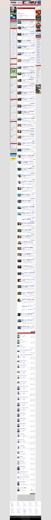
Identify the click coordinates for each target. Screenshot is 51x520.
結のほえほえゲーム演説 (14, 44)
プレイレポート (24, 503)
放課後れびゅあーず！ (14, 56)
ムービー (12, 511)
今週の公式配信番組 (13, 33)
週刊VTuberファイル (13, 34)
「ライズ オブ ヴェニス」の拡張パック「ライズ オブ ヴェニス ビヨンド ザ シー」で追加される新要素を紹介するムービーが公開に (28, 293)
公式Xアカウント (13, 0)
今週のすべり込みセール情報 (14, 38)
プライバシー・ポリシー (26, 518)
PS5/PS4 (29, 502)
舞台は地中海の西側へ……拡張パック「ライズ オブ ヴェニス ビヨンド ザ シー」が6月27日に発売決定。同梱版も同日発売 (28, 300)
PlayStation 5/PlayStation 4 (13, 66)
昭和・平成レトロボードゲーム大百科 (14, 47)
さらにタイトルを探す (33, 493)
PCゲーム (18, 502)
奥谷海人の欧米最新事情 (14, 29)
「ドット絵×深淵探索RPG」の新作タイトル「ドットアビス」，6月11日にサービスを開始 (39, 57)
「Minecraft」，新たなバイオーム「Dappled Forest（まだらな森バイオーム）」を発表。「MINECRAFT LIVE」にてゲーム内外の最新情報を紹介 (39, 49)
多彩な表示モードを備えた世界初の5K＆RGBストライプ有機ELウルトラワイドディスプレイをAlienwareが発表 (39, 52)
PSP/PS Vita (36, 502)
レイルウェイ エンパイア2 (23, 360)
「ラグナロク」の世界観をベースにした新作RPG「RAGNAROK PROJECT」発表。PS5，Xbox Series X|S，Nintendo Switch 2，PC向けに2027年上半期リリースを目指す (39, 44)
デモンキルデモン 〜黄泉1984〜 (38, 81)
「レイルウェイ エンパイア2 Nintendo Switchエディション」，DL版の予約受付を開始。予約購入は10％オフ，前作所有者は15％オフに (28, 105)
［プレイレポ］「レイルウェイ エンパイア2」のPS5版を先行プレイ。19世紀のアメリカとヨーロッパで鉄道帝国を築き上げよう (28, 119)
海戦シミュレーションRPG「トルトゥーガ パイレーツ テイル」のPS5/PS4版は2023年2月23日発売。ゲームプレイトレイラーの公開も (28, 175)
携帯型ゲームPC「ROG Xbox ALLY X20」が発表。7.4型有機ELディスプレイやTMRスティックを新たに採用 (39, 47)
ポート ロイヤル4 (22, 439)
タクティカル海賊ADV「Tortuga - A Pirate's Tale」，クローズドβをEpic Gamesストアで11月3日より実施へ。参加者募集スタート (28, 182)
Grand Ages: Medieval (22, 466)
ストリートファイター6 (38, 77)
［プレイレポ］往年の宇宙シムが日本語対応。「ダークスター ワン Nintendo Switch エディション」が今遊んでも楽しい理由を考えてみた (28, 86)
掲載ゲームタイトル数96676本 (13, 3)
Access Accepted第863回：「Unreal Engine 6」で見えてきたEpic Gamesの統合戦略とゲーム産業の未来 (39, 60)
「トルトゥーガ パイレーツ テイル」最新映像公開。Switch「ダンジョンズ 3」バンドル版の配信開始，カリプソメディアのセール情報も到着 (28, 169)
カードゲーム (36, 511)
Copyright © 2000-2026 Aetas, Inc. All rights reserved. (25, 519)
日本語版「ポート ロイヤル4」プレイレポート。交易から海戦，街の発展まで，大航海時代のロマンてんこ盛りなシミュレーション (28, 213)
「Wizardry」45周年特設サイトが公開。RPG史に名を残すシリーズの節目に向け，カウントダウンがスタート (39, 62)
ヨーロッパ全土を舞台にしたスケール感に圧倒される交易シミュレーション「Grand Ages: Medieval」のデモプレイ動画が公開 (28, 273)
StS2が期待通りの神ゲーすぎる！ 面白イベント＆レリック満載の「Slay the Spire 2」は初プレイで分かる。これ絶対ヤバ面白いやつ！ (13, 120)
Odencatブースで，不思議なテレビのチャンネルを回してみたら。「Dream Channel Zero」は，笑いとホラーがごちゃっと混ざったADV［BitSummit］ (13, 128)
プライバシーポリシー (13, 144)
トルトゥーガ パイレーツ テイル (24, 386)
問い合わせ (19, 0)
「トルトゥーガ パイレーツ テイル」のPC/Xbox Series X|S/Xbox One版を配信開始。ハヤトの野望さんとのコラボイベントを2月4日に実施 (28, 162)
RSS (10, 0)
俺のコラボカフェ (13, 46)
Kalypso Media (24, 341)
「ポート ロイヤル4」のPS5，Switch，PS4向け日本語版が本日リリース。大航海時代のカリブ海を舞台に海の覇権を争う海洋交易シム (28, 207)
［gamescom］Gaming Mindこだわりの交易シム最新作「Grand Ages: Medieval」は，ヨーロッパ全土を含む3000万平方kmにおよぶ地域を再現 (28, 286)
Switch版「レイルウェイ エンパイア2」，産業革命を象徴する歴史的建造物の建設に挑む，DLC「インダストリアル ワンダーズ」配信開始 (28, 46)
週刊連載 (12, 505)
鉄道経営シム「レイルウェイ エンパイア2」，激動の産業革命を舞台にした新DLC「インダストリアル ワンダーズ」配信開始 (28, 53)
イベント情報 (36, 510)
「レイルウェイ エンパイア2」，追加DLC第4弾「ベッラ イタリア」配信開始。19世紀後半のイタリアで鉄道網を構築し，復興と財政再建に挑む (28, 67)
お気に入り (35, 0)
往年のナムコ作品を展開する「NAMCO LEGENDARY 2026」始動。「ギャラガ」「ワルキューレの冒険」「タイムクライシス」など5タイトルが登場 (39, 39)
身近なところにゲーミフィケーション (14, 54)
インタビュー (18, 503)
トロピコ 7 (21, 339)
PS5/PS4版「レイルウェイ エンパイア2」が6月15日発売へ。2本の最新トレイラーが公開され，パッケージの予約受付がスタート (28, 143)
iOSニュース (24, 509)
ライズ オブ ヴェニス (22, 481)
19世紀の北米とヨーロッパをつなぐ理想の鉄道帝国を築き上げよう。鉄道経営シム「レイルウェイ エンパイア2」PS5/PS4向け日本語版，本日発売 (28, 112)
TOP (11, 502)
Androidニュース (24, 510)
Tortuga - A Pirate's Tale (23, 418)
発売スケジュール (19, 505)
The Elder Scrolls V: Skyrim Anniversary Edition (38, 75)
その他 (36, 513)
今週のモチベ (13, 31)
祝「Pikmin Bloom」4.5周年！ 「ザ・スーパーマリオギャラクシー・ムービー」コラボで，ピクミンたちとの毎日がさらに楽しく (13, 84)
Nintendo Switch (12, 67)
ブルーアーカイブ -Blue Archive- (38, 79)
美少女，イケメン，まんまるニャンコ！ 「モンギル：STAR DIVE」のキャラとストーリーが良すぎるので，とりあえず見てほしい (13, 98)
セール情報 (24, 511)
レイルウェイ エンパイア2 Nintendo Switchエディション (27, 354)
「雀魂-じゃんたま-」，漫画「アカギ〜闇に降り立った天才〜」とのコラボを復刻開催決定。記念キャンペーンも (39, 42)
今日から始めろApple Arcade (14, 45)
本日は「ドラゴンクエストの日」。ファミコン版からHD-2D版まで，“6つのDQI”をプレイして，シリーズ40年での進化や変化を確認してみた (13, 91)
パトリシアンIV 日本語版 (23, 487)
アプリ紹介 (24, 512)
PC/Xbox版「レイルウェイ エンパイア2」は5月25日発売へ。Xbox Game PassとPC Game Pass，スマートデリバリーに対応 (28, 136)
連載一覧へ (15, 57)
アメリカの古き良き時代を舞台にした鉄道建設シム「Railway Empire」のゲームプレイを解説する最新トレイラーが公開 (28, 248)
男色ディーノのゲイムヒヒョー (14, 35)
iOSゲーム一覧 (24, 513)
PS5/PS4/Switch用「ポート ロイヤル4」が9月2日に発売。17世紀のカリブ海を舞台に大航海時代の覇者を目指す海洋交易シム (28, 223)
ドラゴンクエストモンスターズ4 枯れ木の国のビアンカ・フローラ (39, 69)
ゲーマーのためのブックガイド (14, 43)
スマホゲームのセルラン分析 (14, 37)
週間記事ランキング (13, 59)
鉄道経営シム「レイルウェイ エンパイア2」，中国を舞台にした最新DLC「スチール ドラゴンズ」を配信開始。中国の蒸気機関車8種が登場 (28, 27)
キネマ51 (12, 55)
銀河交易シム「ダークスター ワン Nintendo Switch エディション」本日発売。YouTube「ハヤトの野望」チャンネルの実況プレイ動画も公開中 (28, 92)
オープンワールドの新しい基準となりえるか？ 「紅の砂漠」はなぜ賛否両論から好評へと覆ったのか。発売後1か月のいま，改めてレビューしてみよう (13, 106)
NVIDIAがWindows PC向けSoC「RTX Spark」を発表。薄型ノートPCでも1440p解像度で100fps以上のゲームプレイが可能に (39, 55)
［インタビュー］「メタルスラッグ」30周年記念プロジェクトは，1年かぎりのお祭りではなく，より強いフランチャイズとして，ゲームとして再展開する (13, 142)
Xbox (23, 502)
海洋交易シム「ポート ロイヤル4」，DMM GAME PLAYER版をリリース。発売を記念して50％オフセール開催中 (28, 188)
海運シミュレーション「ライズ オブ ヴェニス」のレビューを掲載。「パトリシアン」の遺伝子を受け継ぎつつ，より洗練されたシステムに (28, 320)
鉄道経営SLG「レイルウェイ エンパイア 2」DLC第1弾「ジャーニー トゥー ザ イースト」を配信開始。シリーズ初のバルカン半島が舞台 (28, 99)
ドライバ (30, 512)
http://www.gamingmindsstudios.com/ (21, 13)
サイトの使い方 (16, 0)
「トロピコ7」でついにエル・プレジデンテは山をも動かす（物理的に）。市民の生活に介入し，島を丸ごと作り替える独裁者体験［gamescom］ (28, 34)
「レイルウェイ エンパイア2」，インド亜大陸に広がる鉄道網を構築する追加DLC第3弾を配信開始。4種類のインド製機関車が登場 (28, 73)
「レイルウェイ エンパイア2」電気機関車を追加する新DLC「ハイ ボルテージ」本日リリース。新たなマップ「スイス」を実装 (28, 80)
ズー (23, 489)
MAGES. (23, 483)
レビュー (12, 503)
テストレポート (30, 510)
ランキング (40, 0)
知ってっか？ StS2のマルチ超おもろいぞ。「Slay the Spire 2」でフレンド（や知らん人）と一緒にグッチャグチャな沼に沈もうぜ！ (13, 113)
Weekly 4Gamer (13, 30)
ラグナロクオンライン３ (39, 72)
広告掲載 (29, 518)
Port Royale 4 (21, 451)
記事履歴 (37, 0)
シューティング (36, 512)
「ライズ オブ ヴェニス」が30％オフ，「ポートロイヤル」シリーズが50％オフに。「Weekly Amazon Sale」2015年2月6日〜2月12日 (28, 280)
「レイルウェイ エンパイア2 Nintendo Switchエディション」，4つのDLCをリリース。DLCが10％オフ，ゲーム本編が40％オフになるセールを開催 (28, 60)
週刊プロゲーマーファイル (14, 32)
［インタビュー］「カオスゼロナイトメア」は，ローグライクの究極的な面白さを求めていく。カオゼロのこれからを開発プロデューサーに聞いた (13, 135)
